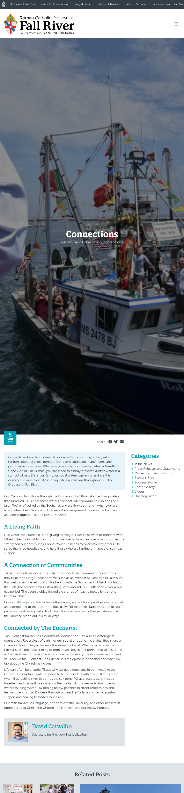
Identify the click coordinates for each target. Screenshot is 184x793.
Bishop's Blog (144, 478)
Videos (139, 491)
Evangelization (82, 4)
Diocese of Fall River (23, 4)
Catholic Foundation (54, 4)
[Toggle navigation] (176, 24)
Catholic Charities (107, 4)
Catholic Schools (135, 4)
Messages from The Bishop (154, 473)
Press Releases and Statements (157, 469)
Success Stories (146, 482)
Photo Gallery (144, 487)
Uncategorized (145, 496)
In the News (143, 464)
